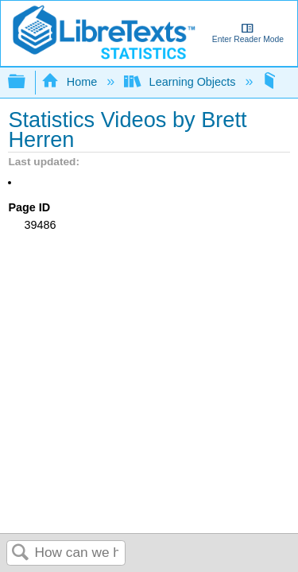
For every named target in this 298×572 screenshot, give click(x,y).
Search (20, 553)
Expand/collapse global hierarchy (27, 82)
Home (70, 81)
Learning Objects (181, 81)
